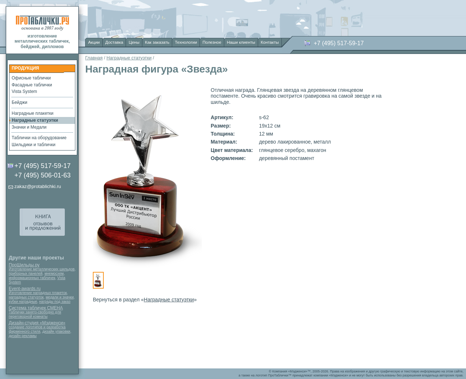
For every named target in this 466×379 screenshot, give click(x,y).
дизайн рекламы (23, 336)
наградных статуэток (26, 297)
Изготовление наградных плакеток (38, 293)
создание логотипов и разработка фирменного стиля (37, 329)
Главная (94, 57)
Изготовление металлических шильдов (42, 269)
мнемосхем (54, 273)
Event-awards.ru (24, 288)
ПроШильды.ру (24, 264)
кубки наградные (23, 302)
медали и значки (60, 297)
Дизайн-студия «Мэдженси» (37, 322)
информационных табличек (32, 278)
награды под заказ (55, 302)
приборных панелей (26, 273)
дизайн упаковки (56, 331)
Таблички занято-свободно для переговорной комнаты (35, 314)
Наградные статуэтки (128, 57)
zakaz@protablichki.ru (37, 186)
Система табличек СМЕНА (36, 307)
